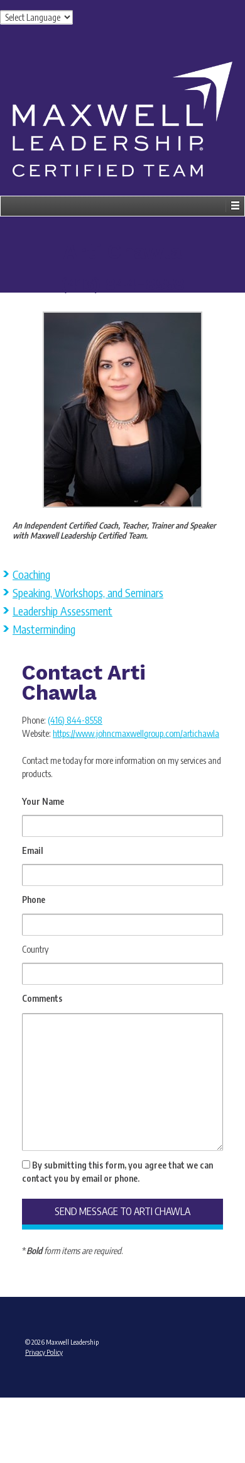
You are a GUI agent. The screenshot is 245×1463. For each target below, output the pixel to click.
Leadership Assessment (62, 610)
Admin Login (123, 1401)
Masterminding (44, 629)
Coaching (31, 574)
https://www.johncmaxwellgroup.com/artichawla (136, 733)
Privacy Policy (44, 1352)
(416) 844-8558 (75, 720)
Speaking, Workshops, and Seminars (88, 592)
